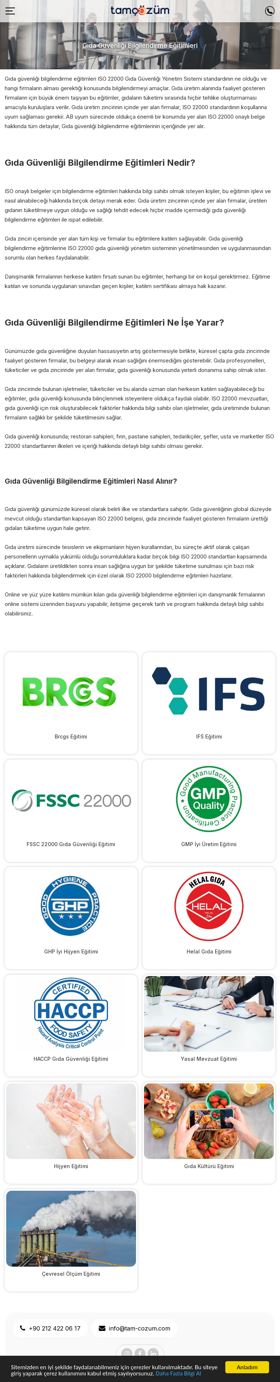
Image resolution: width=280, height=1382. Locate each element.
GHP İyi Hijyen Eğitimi (71, 951)
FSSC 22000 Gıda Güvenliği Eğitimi (71, 844)
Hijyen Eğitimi (71, 1166)
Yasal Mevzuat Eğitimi (209, 1059)
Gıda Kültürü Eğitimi (209, 1166)
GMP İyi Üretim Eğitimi (209, 844)
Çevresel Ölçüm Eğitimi (71, 1274)
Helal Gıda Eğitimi (209, 951)
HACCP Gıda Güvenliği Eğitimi (71, 1059)
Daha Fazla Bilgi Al (178, 1374)
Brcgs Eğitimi (71, 736)
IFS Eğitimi (209, 736)
